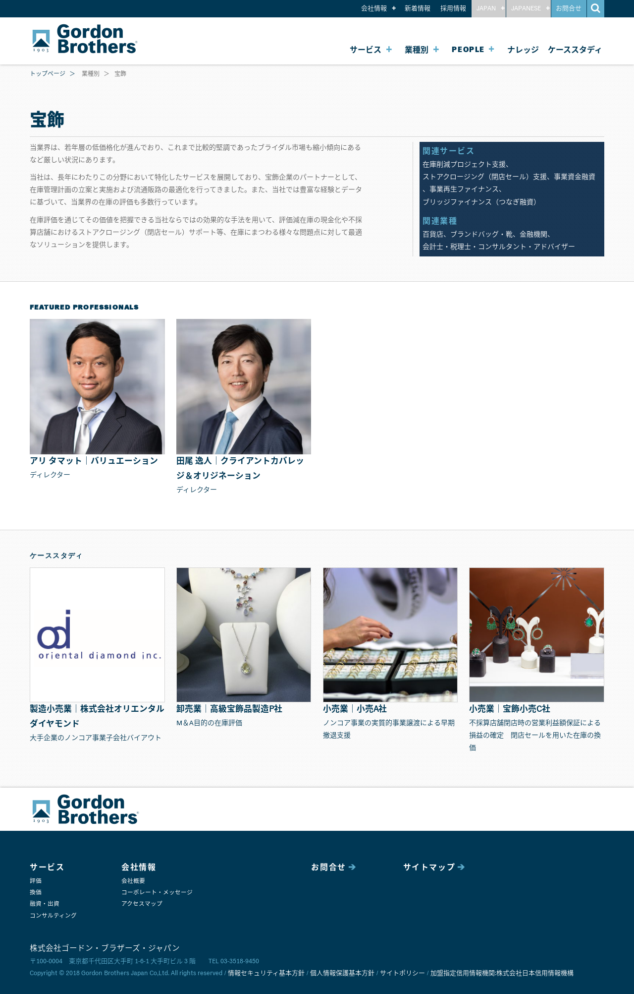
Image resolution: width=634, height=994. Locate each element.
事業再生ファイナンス (464, 189)
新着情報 (417, 8)
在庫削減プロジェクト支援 (464, 164)
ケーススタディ (575, 50)
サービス (365, 50)
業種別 (416, 50)
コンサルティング (53, 916)
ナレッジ (523, 50)
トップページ (47, 74)
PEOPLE (468, 50)
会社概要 (133, 881)
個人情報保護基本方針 (342, 973)
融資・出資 (44, 904)
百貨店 (433, 234)
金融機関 (533, 234)
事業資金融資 (574, 177)
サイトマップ (429, 867)
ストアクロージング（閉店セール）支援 (485, 177)
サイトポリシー (402, 973)
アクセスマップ (141, 904)
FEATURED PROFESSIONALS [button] (84, 307)
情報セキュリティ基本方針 (266, 973)
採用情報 (453, 8)
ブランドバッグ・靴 (481, 234)
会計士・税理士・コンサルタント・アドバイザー (499, 247)
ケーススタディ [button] (56, 556)
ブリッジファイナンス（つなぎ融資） (481, 202)
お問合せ (568, 8)
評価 (36, 881)
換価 (36, 892)
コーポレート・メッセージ (157, 892)
